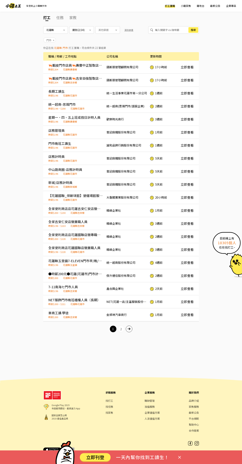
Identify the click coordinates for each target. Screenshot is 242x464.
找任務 (109, 406)
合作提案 (194, 430)
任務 (60, 17)
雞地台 (200, 6)
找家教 (109, 412)
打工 (46, 17)
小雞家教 (186, 6)
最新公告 (215, 6)
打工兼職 (170, 6)
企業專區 (231, 6)
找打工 (109, 400)
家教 (73, 17)
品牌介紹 (194, 400)
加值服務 (150, 406)
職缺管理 (150, 400)
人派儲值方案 (152, 418)
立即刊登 (95, 457)
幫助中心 (194, 424)
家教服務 (194, 406)
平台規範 (194, 418)
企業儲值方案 (152, 412)
